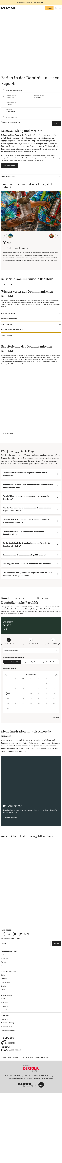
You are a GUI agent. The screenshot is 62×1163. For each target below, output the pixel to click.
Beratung (5, 1074)
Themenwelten (7, 1054)
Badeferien (4, 1058)
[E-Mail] (26, 1002)
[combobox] (33, 32)
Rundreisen (4, 1062)
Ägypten (3, 1021)
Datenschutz (16, 1116)
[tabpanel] (31, 255)
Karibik (3, 1014)
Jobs (9, 1116)
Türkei (3, 1034)
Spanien (3, 1045)
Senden (56, 1002)
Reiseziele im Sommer (9, 1030)
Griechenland (5, 1041)
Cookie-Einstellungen (41, 1116)
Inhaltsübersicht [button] (8, 119)
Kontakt (49, 8)
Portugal (4, 1038)
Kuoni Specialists (6, 1085)
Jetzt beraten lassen (9, 107)
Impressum (25, 1116)
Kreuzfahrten (5, 1065)
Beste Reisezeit (7, 266)
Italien (3, 1049)
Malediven (4, 1017)
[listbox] (33, 45)
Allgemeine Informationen (12, 272)
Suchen (56, 66)
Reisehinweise (6, 277)
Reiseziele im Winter (9, 1010)
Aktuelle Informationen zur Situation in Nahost (30, 2)
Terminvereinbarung (7, 1082)
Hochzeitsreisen (6, 1069)
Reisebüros (4, 1078)
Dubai (3, 1025)
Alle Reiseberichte (11, 876)
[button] (56, 8)
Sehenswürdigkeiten (9, 261)
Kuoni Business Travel (8, 1089)
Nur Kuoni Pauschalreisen (11, 64)
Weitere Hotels (8, 493)
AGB (31, 1116)
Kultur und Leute (8, 255)
